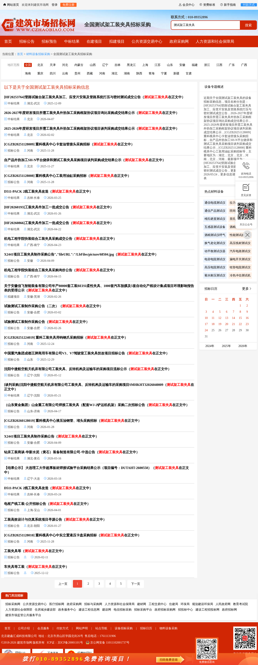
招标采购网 (12, 604)
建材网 (141, 604)
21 (233, 324)
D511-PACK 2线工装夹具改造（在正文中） (48, 191)
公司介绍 (24, 628)
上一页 (62, 583)
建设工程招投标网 (207, 609)
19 (219, 324)
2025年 (226, 346)
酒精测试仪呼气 (214, 235)
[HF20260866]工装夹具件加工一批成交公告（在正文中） (58, 223)
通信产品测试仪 (214, 210)
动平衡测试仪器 (214, 251)
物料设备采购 (168, 628)
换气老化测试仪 (214, 243)
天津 (53, 65)
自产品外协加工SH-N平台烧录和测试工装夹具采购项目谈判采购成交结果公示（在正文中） (85, 160)
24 (206, 330)
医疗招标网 (56, 604)
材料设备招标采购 (38, 54)
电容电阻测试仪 (214, 259)
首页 (8, 41)
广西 (244, 65)
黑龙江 (131, 65)
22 (240, 324)
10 (206, 318)
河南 (102, 73)
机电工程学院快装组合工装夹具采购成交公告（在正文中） (60, 238)
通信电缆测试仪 (214, 202)
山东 (170, 65)
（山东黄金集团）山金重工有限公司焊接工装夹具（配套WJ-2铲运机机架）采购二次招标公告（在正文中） (96, 405)
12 (219, 318)
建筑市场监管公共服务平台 (23, 615)
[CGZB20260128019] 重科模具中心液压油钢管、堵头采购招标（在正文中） (72, 420)
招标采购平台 (143, 609)
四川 (53, 73)
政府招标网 (229, 609)
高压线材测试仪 (240, 243)
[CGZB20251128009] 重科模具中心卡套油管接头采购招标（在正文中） (69, 144)
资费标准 (207, 4)
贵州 (77, 73)
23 (247, 324)
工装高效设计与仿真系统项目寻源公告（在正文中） (55, 519)
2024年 (209, 346)
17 (206, 324)
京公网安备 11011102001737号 (107, 642)
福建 (195, 65)
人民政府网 (223, 604)
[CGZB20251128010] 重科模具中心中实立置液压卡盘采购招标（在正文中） (72, 535)
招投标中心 (185, 609)
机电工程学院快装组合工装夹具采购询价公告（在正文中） (60, 270)
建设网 (106, 609)
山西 (93, 65)
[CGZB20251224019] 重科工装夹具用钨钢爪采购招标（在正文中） (66, 337)
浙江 (207, 65)
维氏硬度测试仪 (214, 218)
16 (247, 318)
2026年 (242, 346)
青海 (152, 73)
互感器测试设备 (214, 227)
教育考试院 (240, 604)
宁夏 (164, 73)
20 (226, 324)
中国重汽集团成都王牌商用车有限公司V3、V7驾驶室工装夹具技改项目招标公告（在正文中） (86, 353)
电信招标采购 (123, 609)
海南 (28, 73)
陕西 (139, 73)
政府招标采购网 (165, 609)
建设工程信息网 (89, 609)
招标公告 (27, 41)
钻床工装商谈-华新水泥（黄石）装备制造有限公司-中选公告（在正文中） (71, 452)
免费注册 (68, 4)
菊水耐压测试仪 (214, 275)
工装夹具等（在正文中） (34, 551)
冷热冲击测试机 (240, 275)
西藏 (90, 73)
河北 (65, 65)
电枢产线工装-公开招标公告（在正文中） (47, 504)
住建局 (173, 604)
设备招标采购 (124, 628)
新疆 (176, 73)
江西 (219, 65)
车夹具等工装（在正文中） (36, 566)
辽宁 (105, 65)
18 (213, 324)
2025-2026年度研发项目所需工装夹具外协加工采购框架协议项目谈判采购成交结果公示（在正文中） (91, 128)
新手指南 (228, 4)
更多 (247, 289)
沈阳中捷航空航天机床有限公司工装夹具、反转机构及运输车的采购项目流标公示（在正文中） (87, 369)
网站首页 (11, 4)
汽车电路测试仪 (240, 251)
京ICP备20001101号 (70, 642)
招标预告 (49, 41)
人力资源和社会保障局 (215, 41)
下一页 (135, 583)
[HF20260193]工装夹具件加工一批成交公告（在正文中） (58, 207)
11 (213, 318)
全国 (28, 65)
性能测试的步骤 (240, 235)
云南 (65, 73)
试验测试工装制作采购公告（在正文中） (46, 322)
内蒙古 (78, 65)
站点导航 (101, 628)
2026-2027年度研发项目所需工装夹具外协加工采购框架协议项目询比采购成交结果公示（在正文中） (91, 113)
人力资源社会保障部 (18, 609)
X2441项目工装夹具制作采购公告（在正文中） (51, 436)
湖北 (114, 73)
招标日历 (146, 628)
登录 (55, 4)
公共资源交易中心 (147, 41)
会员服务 (43, 628)
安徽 (182, 65)
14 (233, 318)
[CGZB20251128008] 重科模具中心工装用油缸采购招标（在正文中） (67, 176)
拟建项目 (117, 41)
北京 (40, 65)
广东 (232, 65)
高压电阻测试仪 (214, 267)
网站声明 (82, 628)
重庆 (40, 73)
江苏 (158, 65)
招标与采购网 (93, 604)
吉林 (117, 65)
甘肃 (189, 73)
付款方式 (249, 4)
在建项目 (94, 41)
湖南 (127, 73)
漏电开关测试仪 (240, 259)
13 (226, 318)
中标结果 (72, 41)
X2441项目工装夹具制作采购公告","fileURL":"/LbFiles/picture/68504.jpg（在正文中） (81, 254)
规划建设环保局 (202, 604)
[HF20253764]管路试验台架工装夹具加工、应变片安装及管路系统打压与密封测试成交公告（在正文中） (94, 97)
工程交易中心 (158, 604)
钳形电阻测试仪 (240, 267)
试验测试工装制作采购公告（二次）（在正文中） (53, 306)
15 (240, 318)
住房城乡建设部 (45, 609)
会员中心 (186, 4)
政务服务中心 (67, 609)
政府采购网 (179, 41)
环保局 (185, 604)
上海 (145, 65)
